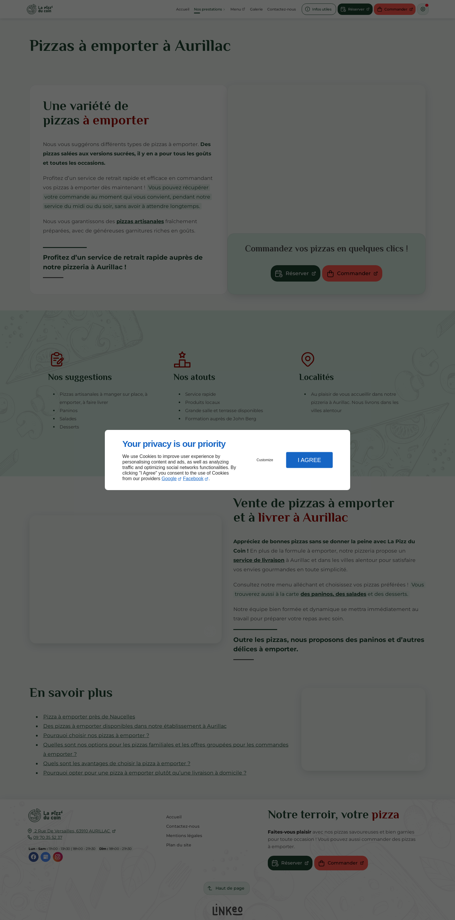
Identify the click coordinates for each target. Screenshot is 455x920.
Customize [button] (265, 460)
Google (169, 478)
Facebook (193, 478)
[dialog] (227, 460)
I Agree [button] (309, 460)
